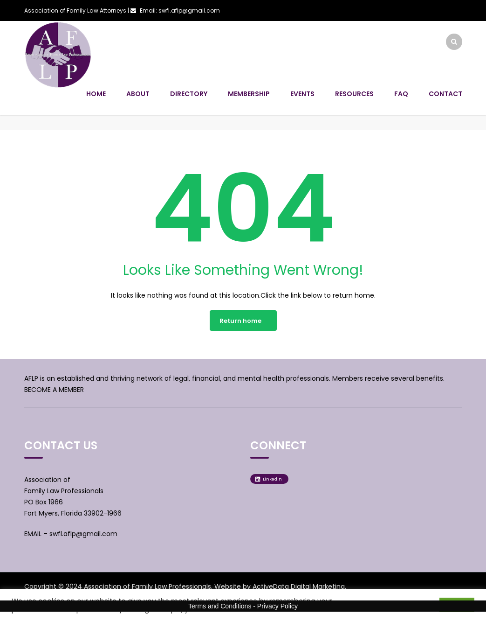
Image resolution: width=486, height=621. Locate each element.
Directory (188, 93)
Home (96, 93)
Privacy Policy (277, 606)
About (138, 93)
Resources (354, 93)
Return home (240, 320)
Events (302, 93)
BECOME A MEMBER (54, 389)
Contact (445, 93)
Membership (249, 93)
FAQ (401, 93)
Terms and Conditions (219, 606)
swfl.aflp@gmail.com (83, 533)
